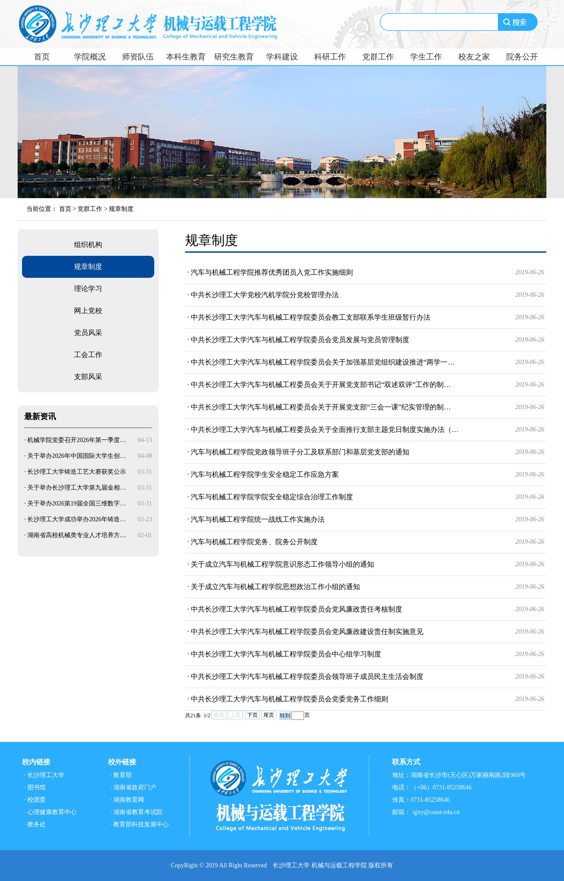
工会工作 (88, 354)
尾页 (268, 715)
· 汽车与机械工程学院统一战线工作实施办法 (365, 520)
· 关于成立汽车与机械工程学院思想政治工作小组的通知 (365, 587)
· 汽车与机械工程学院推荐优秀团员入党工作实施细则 (365, 273)
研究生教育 (234, 56)
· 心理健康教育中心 (50, 812)
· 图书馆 (35, 787)
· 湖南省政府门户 (133, 787)
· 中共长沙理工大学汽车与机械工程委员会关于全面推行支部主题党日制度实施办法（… (365, 430)
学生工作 (426, 56)
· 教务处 (35, 824)
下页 (252, 715)
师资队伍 (138, 56)
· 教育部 (121, 775)
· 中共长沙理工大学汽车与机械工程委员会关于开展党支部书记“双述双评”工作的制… (365, 385)
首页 (42, 56)
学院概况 (90, 56)
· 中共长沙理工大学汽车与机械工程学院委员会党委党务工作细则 (365, 699)
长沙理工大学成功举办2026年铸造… (76, 519)
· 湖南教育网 (127, 799)
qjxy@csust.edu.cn (436, 812)
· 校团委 (35, 799)
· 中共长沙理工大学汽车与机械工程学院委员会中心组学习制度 (365, 654)
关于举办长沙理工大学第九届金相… (76, 487)
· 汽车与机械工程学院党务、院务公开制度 (365, 542)
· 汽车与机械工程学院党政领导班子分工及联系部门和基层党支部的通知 (365, 452)
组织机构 (88, 244)
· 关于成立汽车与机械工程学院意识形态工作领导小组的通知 (365, 564)
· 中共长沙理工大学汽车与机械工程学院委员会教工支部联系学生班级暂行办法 (365, 317)
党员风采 (88, 332)
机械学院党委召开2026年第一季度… (76, 440)
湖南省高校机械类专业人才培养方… (76, 535)
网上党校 (88, 310)
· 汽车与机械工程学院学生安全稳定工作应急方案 (365, 475)
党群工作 (378, 56)
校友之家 (474, 56)
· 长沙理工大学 (44, 775)
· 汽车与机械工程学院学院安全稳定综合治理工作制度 (365, 497)
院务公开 (522, 56)
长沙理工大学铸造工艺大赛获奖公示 (76, 471)
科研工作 (330, 56)
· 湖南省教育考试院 (136, 812)
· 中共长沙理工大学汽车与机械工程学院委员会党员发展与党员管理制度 (365, 340)
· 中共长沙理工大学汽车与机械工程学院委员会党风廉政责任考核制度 (365, 609)
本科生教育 (186, 56)
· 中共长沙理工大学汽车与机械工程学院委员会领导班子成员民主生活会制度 (365, 677)
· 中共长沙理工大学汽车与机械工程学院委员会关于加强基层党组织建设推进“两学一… (365, 362)
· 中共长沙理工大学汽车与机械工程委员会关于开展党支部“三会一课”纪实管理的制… (365, 407)
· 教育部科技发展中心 (139, 824)
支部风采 (88, 376)
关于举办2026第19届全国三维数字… (76, 503)
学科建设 (282, 56)
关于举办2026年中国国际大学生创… (76, 456)
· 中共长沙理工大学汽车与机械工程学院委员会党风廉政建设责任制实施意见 (365, 632)
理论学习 (88, 288)
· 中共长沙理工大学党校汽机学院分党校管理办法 (365, 295)
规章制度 (121, 209)
